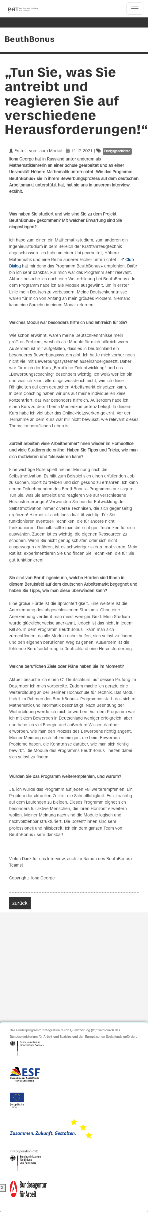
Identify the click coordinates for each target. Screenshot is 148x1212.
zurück (20, 903)
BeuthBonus (30, 39)
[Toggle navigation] (134, 8)
